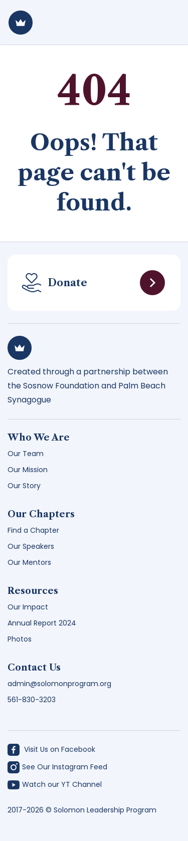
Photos (20, 639)
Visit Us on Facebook (51, 750)
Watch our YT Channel (55, 784)
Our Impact (28, 607)
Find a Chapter (33, 530)
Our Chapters (41, 514)
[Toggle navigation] (165, 22)
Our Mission (28, 470)
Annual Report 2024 (42, 623)
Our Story (24, 486)
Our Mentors (29, 562)
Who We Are (39, 437)
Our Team (26, 454)
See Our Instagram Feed (57, 767)
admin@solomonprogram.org (59, 684)
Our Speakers (31, 546)
